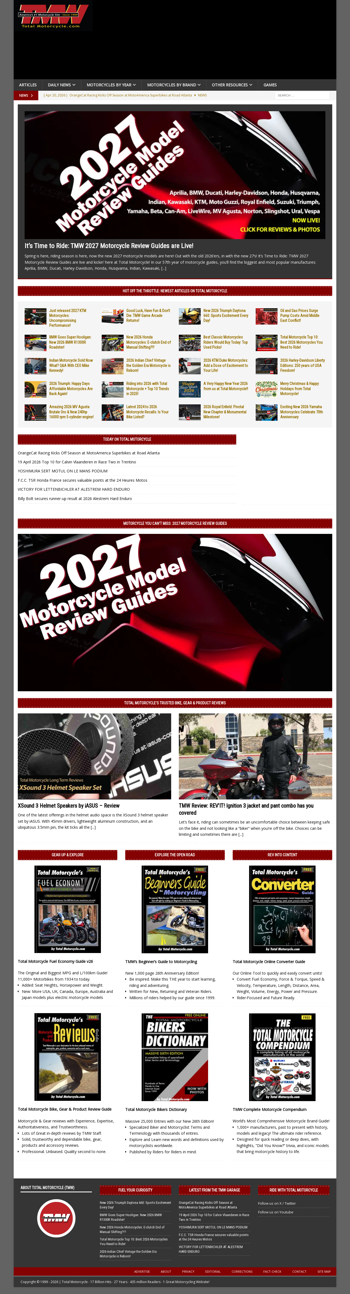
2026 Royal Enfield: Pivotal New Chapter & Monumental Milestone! (224, 412)
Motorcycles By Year (109, 84)
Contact (299, 1271)
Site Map (324, 1271)
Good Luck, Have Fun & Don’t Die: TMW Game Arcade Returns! (148, 315)
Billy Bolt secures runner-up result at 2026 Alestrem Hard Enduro (75, 498)
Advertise (142, 1271)
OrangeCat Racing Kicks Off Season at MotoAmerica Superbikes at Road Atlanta (89, 452)
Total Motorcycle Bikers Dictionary (156, 1109)
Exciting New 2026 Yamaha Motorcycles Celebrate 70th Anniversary (301, 412)
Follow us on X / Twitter (277, 1203)
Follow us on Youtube (275, 1212)
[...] (163, 268)
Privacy (188, 1271)
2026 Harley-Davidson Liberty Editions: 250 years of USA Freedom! (302, 365)
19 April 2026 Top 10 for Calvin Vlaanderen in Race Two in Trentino (77, 461)
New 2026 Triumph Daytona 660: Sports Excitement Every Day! (225, 315)
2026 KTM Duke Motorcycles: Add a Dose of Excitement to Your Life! (225, 365)
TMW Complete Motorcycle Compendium (270, 1109)
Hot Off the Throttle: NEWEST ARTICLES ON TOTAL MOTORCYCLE (175, 291)
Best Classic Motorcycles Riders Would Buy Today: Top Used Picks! (225, 342)
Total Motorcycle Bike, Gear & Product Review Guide (65, 1109)
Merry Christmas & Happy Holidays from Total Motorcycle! (299, 388)
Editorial (213, 1271)
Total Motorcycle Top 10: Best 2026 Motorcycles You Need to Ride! (301, 342)
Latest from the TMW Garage (214, 1190)
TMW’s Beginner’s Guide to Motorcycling (161, 961)
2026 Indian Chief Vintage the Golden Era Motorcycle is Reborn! (148, 365)
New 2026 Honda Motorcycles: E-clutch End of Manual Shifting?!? (148, 342)
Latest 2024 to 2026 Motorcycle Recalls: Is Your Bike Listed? (147, 412)
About (166, 1271)
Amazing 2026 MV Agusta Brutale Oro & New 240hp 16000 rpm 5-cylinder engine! (71, 412)
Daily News (59, 84)
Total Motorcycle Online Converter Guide (269, 961)
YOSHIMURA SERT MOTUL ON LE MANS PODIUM (62, 471)
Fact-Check (272, 1271)
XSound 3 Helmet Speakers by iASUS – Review (68, 805)
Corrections (242, 1271)
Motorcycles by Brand (171, 84)
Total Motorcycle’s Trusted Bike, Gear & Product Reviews (175, 703)
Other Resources (230, 84)
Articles (28, 84)
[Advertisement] (217, 41)
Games (270, 84)
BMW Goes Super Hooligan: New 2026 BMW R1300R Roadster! (70, 342)
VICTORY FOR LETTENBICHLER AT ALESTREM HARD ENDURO (74, 489)
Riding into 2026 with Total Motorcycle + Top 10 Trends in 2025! (147, 388)
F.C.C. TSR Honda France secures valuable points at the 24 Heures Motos (82, 480)
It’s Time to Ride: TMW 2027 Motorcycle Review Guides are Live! (109, 246)
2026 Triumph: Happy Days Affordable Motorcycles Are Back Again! (71, 388)
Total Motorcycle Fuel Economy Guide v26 (55, 961)
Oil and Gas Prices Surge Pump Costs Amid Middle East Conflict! (299, 315)
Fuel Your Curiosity (135, 1190)
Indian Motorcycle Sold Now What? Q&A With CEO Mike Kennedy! (71, 365)
